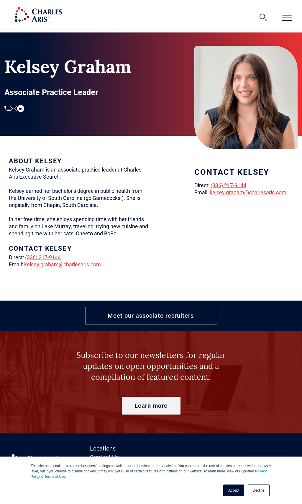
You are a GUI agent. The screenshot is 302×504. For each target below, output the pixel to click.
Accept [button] (233, 490)
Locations (103, 448)
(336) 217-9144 (43, 257)
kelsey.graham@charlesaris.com (62, 264)
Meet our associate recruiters (151, 315)
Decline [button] (259, 490)
